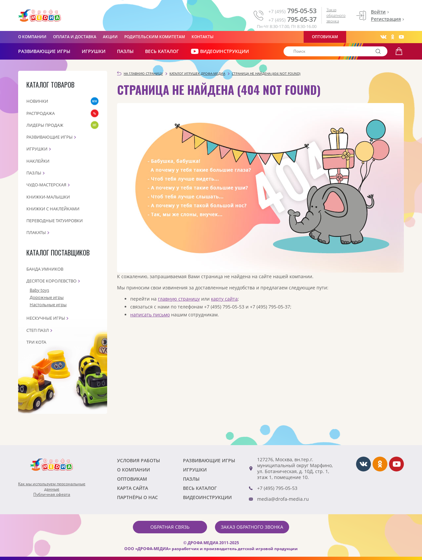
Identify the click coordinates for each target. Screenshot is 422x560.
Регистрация (386, 19)
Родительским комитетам (154, 37)
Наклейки (37, 161)
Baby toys (39, 290)
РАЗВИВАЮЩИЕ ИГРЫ (44, 51)
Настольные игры (48, 304)
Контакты (203, 37)
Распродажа (40, 113)
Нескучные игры (45, 318)
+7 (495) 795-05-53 (277, 488)
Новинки (37, 101)
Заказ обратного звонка (336, 15)
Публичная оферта (51, 494)
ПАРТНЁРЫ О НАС (137, 497)
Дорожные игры (47, 297)
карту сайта (224, 299)
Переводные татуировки (54, 221)
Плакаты (36, 232)
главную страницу (179, 299)
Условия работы (138, 460)
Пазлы (125, 51)
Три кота (36, 342)
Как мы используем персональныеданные (51, 486)
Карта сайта (132, 488)
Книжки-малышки (48, 197)
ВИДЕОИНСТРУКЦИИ (220, 51)
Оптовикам (325, 37)
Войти (378, 12)
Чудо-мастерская (46, 185)
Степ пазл (37, 330)
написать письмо (150, 314)
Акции (110, 37)
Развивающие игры (49, 137)
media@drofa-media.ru (283, 499)
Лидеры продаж (44, 125)
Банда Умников (44, 269)
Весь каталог (162, 51)
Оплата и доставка (74, 37)
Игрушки (94, 51)
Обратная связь (170, 527)
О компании (32, 37)
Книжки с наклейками (52, 209)
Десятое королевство (51, 281)
